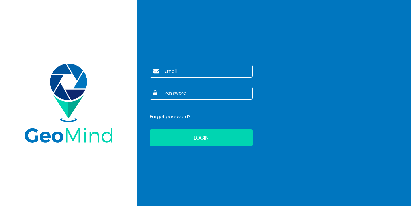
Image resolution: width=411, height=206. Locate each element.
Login (201, 137)
